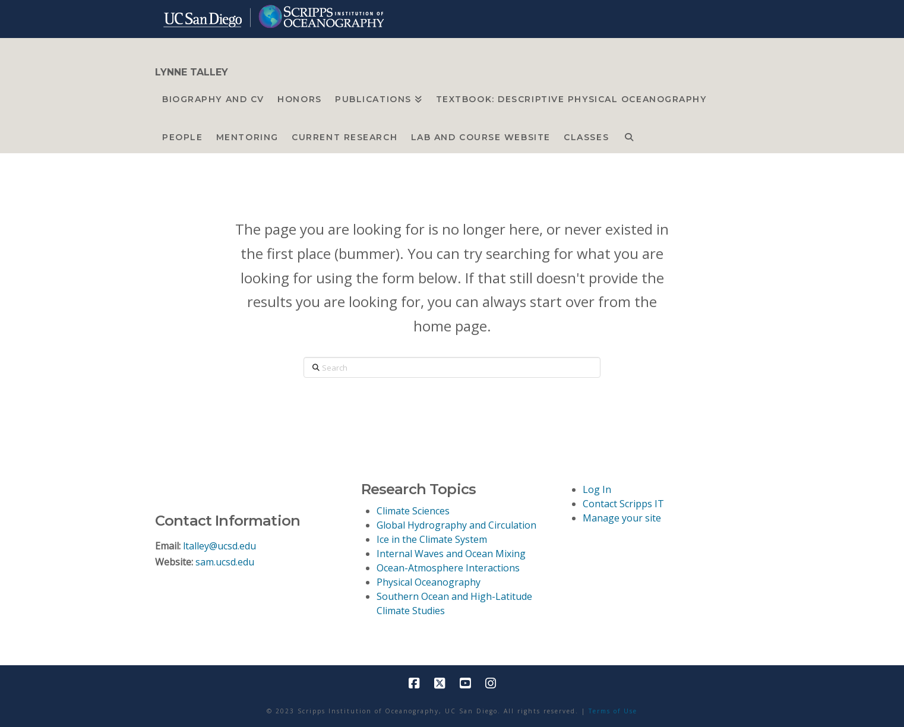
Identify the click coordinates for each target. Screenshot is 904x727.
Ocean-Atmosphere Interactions (448, 567)
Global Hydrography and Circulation (456, 525)
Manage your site (622, 517)
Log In (597, 489)
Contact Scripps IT (623, 503)
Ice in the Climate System (432, 539)
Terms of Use (613, 711)
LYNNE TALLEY (191, 72)
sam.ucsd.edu (224, 561)
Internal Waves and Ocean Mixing (451, 553)
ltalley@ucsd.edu (219, 545)
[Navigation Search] (629, 134)
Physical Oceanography (429, 582)
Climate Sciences (413, 510)
